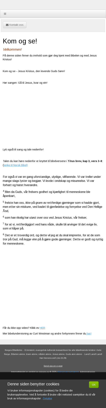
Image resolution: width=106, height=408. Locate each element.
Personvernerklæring (68, 372)
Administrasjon (87, 372)
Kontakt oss (14, 24)
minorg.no (44, 372)
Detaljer (47, 398)
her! (88, 333)
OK (94, 384)
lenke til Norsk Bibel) (16, 165)
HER (42, 327)
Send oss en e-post (53, 366)
